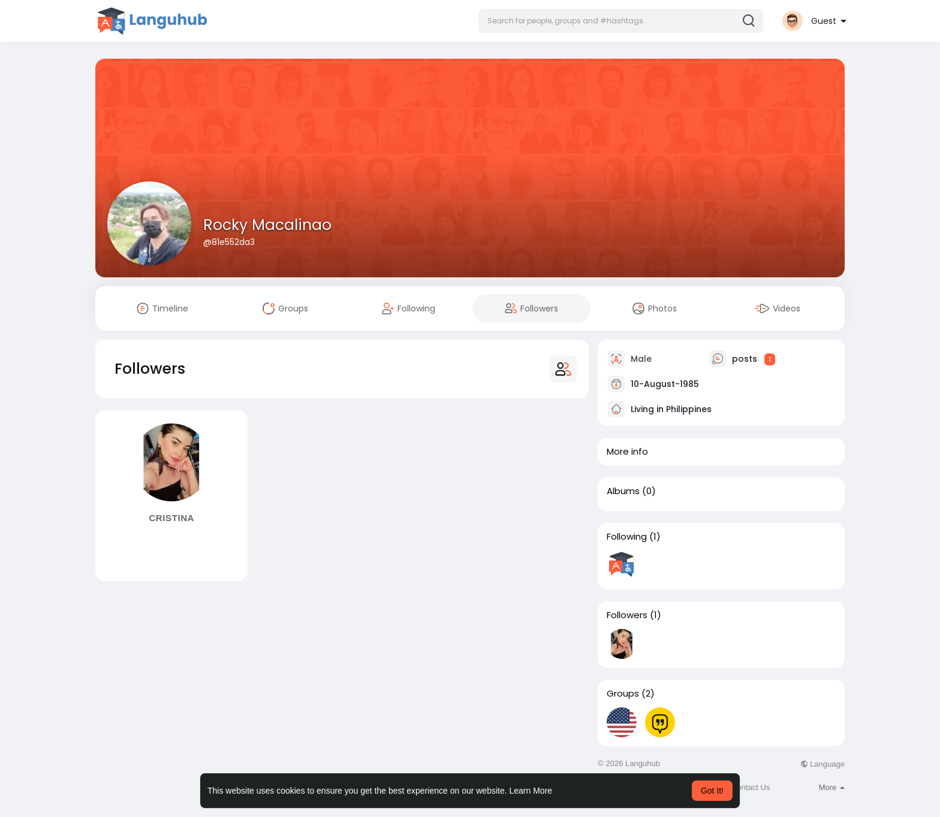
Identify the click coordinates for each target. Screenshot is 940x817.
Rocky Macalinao (267, 224)
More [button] (832, 787)
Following (627, 536)
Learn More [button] (531, 790)
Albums (623, 491)
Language (822, 764)
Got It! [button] (712, 790)
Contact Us (750, 787)
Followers (627, 615)
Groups (623, 693)
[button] (620, 21)
